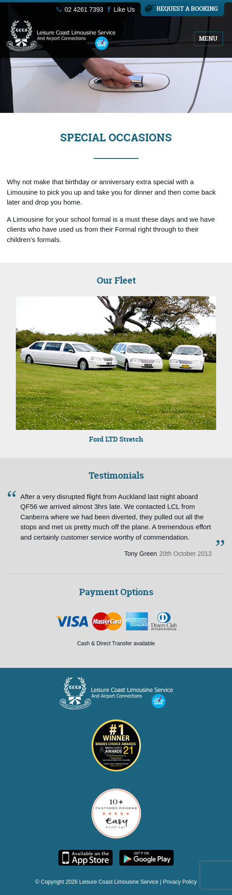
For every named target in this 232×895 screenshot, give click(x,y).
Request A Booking (187, 9)
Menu (208, 38)
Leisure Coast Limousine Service (118, 882)
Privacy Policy (180, 882)
